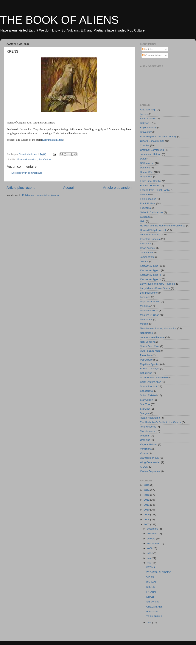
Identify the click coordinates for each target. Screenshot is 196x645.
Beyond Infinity (148, 127)
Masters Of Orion (149, 315)
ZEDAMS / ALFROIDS (158, 572)
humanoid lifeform (150, 234)
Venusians (146, 448)
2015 (147, 485)
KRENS (150, 586)
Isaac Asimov (147, 248)
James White (147, 257)
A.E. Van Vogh (148, 109)
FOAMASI (152, 611)
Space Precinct (148, 386)
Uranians (145, 440)
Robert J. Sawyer (149, 368)
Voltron (144, 453)
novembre (153, 533)
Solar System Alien (150, 382)
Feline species (148, 199)
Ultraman (145, 435)
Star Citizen (146, 399)
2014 (147, 490)
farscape (145, 194)
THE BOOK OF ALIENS (59, 20)
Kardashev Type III (150, 274)
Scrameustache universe (154, 377)
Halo (142, 221)
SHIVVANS (152, 601)
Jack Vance (146, 252)
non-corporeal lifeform (152, 337)
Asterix (144, 114)
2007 (147, 524)
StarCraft (145, 408)
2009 (147, 514)
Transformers (147, 431)
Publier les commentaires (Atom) (40, 195)
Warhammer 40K (149, 457)
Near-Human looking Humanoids (158, 328)
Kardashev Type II (150, 270)
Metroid (144, 323)
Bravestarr (146, 132)
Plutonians (146, 355)
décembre (153, 528)
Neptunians (146, 332)
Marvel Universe (149, 310)
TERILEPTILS (154, 616)
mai (149, 563)
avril (149, 622)
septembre (153, 543)
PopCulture (45, 159)
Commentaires (152, 55)
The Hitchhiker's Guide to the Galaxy (160, 422)
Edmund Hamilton (52, 139)
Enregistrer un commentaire (27, 172)
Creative (144, 145)
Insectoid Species (150, 239)
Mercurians (146, 319)
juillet (150, 553)
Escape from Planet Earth (154, 190)
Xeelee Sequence (150, 471)
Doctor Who (146, 172)
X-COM (144, 466)
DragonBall (146, 176)
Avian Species (148, 118)
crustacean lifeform (150, 154)
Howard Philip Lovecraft (153, 230)
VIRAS (150, 577)
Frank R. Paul (147, 203)
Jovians (144, 261)
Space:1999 (146, 390)
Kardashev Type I (150, 265)
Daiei (143, 158)
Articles (147, 49)
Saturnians (146, 373)
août (150, 548)
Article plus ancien (117, 188)
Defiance (145, 167)
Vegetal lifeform (148, 444)
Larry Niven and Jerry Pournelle (157, 283)
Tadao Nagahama (150, 417)
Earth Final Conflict (150, 181)
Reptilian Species (149, 364)
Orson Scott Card (149, 346)
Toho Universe (148, 426)
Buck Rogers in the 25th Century (158, 136)
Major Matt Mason (150, 301)
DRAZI (150, 596)
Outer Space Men (150, 350)
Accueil (68, 188)
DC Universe (147, 163)
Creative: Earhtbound (152, 149)
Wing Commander (150, 462)
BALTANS (152, 582)
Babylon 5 (145, 123)
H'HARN (151, 592)
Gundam (145, 216)
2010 (147, 509)
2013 (147, 495)
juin (149, 558)
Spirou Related (148, 395)
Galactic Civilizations (151, 212)
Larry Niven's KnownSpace (155, 288)
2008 (147, 519)
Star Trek (145, 404)
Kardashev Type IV (150, 279)
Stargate (145, 413)
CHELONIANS (154, 606)
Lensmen (145, 297)
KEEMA (150, 567)
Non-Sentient (147, 341)
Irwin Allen (146, 243)
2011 (147, 504)
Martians (145, 306)
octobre (151, 538)
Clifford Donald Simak (152, 141)
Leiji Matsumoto (149, 292)
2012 (147, 499)
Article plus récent (21, 188)
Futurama (145, 207)
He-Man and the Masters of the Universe (162, 225)
